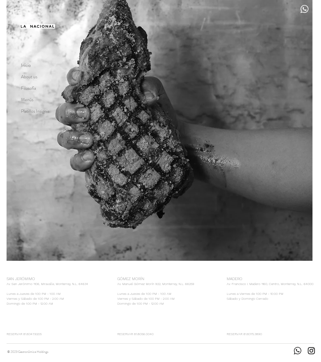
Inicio (26, 65)
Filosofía (28, 88)
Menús (27, 99)
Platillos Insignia (35, 111)
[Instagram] (311, 350)
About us (29, 76)
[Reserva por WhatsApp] (304, 8)
